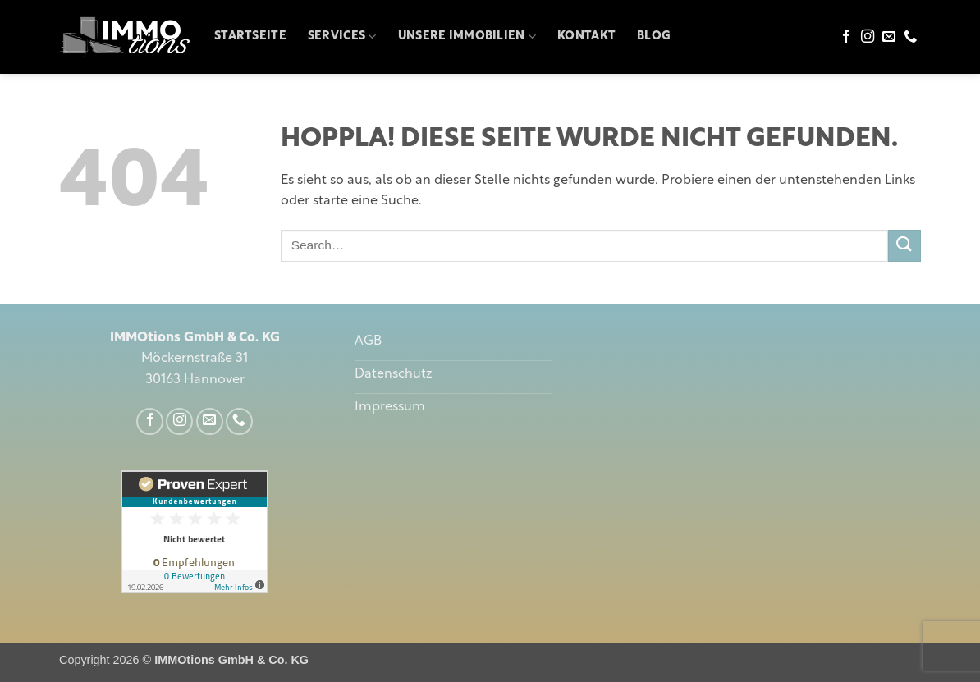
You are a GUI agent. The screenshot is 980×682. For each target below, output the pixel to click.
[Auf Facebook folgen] (846, 37)
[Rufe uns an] (910, 37)
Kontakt (586, 36)
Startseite (250, 36)
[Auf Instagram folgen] (867, 37)
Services (342, 36)
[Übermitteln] (904, 246)
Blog (654, 36)
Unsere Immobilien (467, 36)
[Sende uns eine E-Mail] (888, 37)
